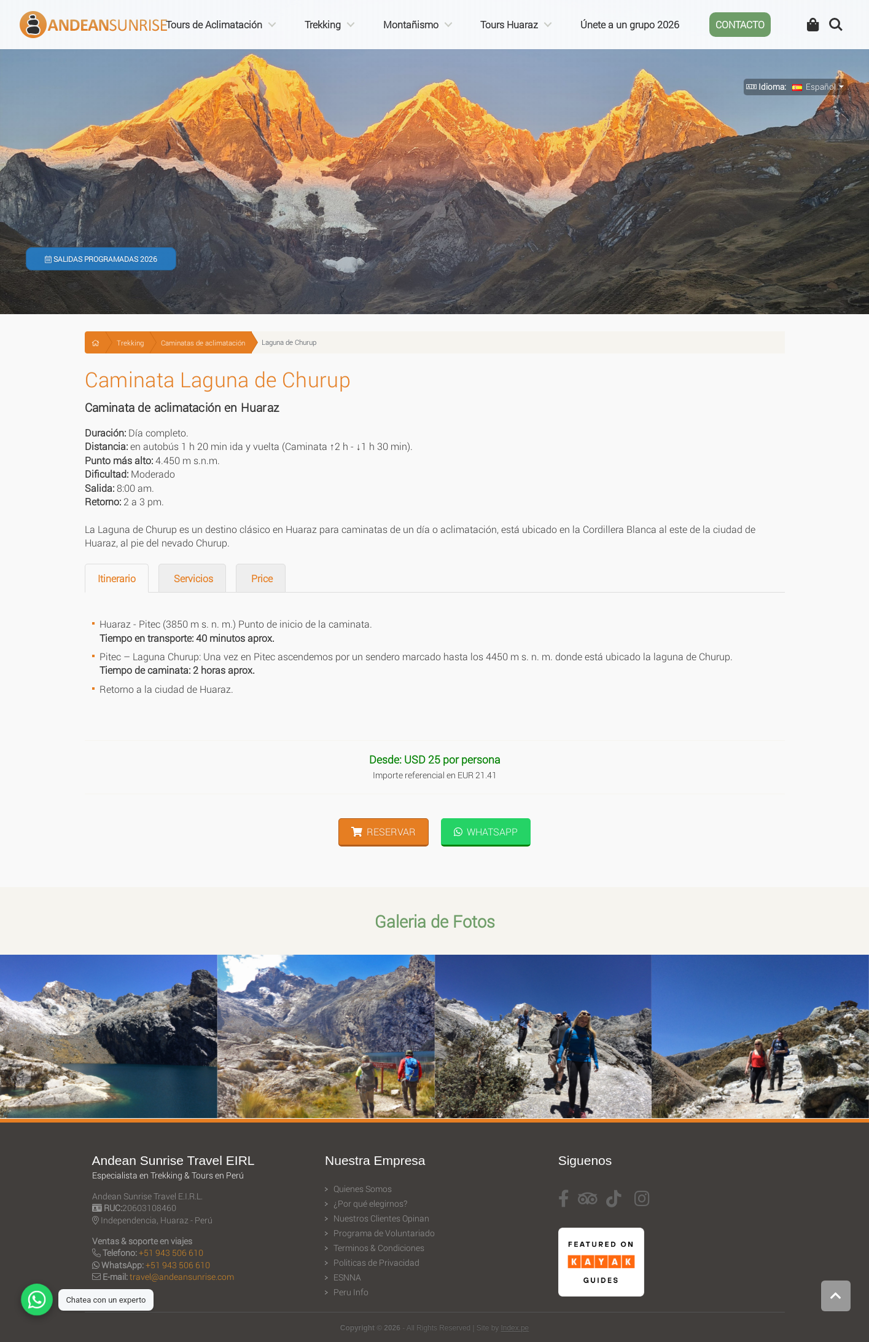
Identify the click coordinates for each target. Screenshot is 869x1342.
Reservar (383, 831)
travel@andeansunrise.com (182, 1276)
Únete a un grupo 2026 (629, 24)
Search (835, 24)
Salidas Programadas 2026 (101, 259)
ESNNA (347, 1277)
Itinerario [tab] (117, 578)
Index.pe (515, 1328)
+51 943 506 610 (171, 1252)
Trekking (323, 24)
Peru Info (350, 1292)
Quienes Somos (362, 1188)
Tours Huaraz (509, 24)
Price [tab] (261, 578)
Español (814, 86)
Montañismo (410, 24)
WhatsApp (486, 831)
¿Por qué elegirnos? (370, 1203)
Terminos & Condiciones (378, 1247)
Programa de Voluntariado (384, 1233)
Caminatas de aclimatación (203, 342)
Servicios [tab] (192, 578)
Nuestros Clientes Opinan (381, 1218)
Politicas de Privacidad (376, 1262)
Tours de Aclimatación (214, 24)
